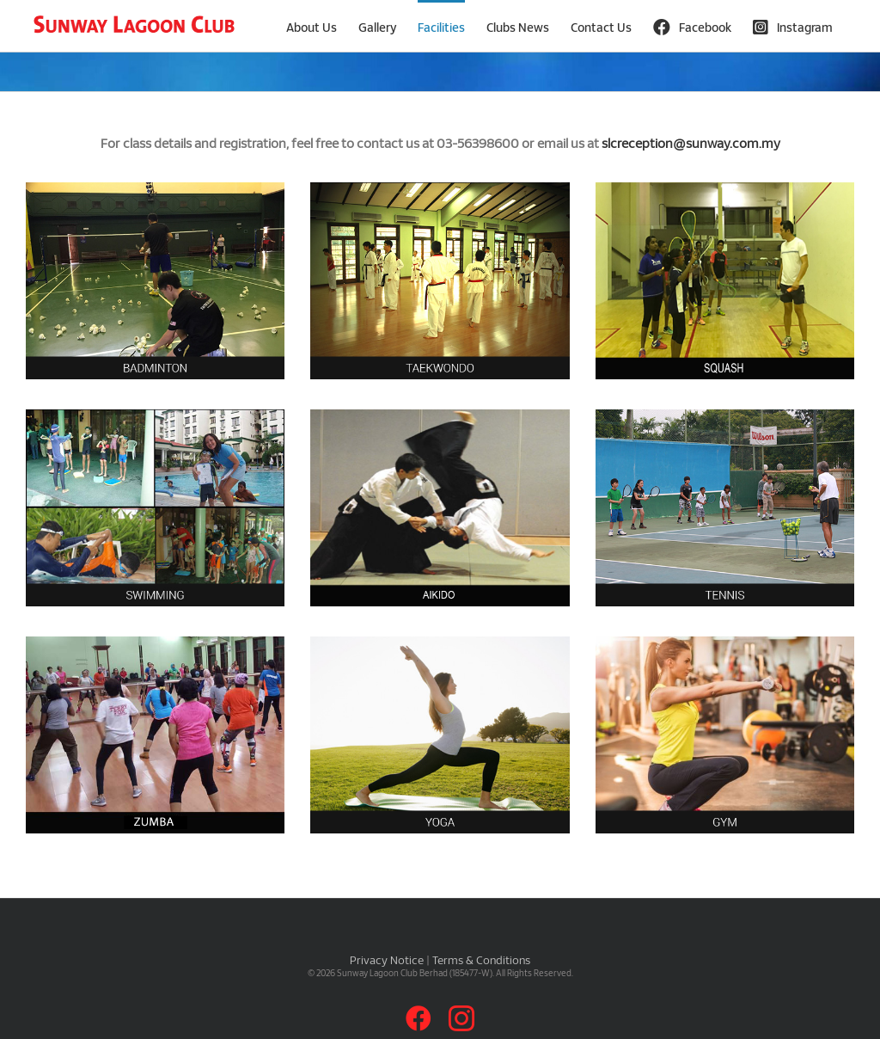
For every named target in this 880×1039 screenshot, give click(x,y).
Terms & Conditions (481, 960)
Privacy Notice (387, 960)
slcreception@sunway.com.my (691, 143)
